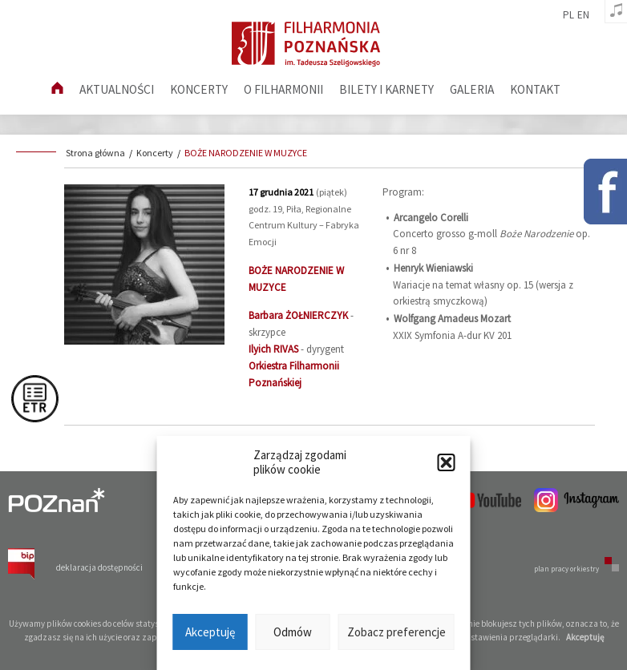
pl (568, 15)
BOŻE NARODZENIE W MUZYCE (245, 153)
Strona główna (95, 153)
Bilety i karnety (386, 89)
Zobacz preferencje (396, 632)
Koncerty (199, 89)
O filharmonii (283, 89)
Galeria (472, 89)
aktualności (116, 89)
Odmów (292, 632)
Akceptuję (210, 632)
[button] (447, 462)
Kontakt (535, 89)
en (583, 15)
